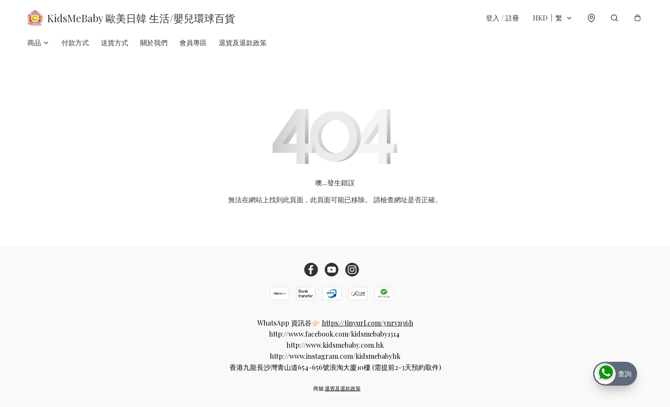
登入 (502, 17)
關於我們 (154, 42)
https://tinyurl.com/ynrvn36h (367, 322)
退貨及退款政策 (243, 42)
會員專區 (193, 42)
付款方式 (75, 42)
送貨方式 (114, 42)
